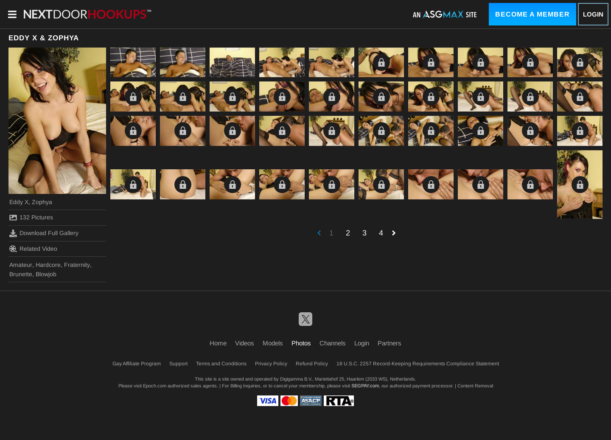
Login (593, 14)
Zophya (42, 202)
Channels (333, 343)
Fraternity (77, 264)
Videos (244, 343)
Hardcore (48, 264)
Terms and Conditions (221, 364)
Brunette (20, 274)
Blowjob (46, 274)
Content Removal (475, 385)
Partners (389, 343)
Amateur (20, 264)
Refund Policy (312, 364)
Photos (301, 343)
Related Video (33, 248)
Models (273, 343)
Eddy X (18, 202)
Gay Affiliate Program (136, 364)
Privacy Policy (271, 364)
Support (178, 364)
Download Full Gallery (43, 233)
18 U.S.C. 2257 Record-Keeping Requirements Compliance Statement (417, 364)
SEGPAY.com (365, 385)
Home (218, 343)
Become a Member (532, 14)
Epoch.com (154, 385)
